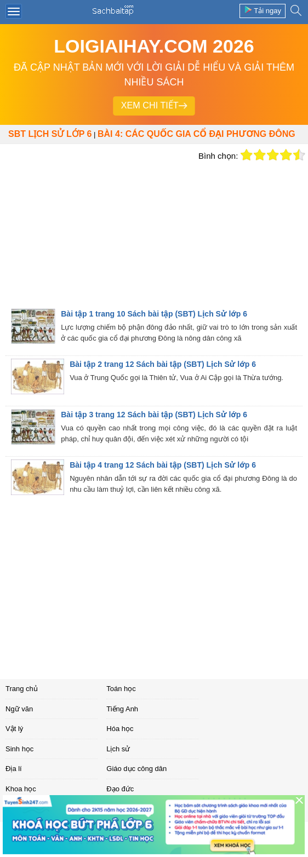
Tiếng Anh (122, 709)
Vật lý (14, 728)
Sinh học (19, 749)
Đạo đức (120, 789)
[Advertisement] (96, 226)
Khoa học (20, 789)
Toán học (121, 689)
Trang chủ (21, 689)
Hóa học (119, 728)
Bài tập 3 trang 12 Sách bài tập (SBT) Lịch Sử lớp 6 (154, 414)
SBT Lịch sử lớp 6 (50, 134)
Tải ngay (262, 10)
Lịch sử (118, 749)
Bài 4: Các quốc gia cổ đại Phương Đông (196, 134)
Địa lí (13, 768)
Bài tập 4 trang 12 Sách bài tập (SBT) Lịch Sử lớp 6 (163, 465)
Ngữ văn (19, 709)
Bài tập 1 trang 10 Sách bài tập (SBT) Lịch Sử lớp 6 (154, 313)
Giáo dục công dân (136, 768)
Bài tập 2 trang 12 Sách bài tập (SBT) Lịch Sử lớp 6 (163, 364)
